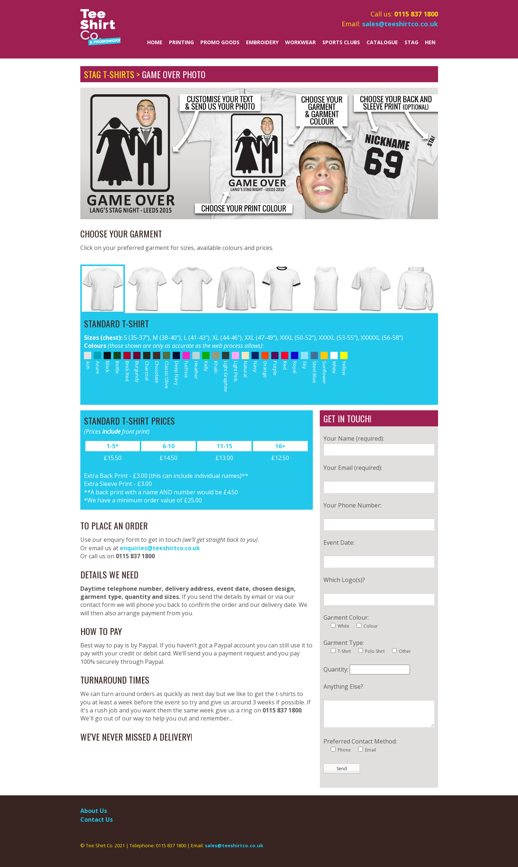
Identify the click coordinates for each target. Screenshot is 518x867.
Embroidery (262, 42)
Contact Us (96, 819)
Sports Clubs (341, 42)
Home (154, 42)
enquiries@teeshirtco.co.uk (160, 548)
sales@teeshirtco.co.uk (400, 23)
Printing (181, 42)
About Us (93, 811)
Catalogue (382, 42)
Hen (430, 42)
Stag (411, 42)
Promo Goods (219, 42)
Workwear (300, 42)
